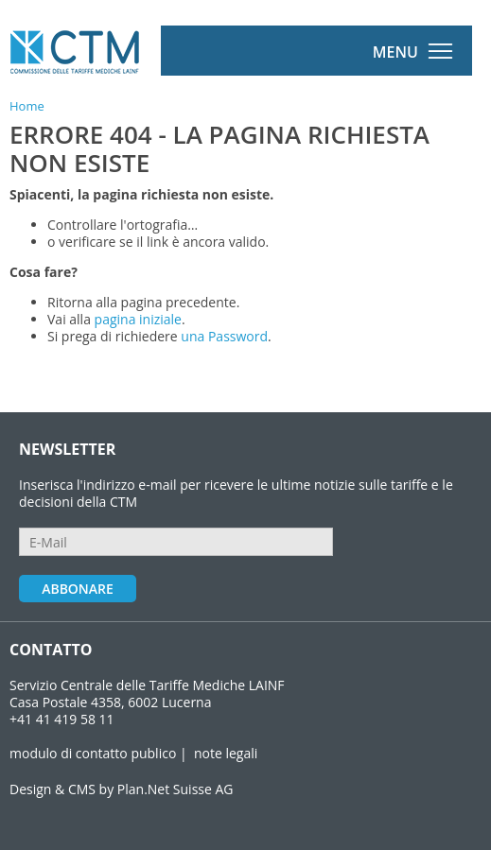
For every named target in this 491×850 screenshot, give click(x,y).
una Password (224, 336)
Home (26, 105)
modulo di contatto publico (92, 753)
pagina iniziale (138, 319)
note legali (225, 753)
